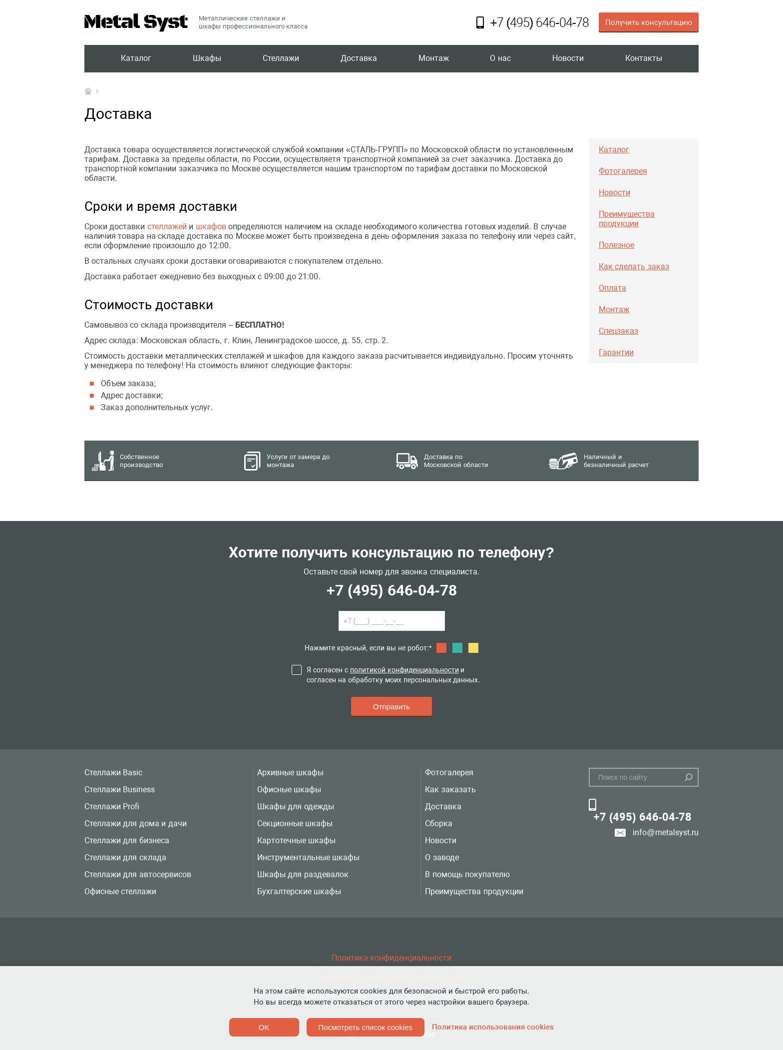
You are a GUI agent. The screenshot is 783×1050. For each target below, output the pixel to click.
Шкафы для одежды (295, 806)
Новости (568, 58)
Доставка (359, 58)
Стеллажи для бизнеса (126, 840)
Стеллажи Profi (111, 806)
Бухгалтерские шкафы (299, 891)
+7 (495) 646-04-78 (391, 590)
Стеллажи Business (119, 789)
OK (264, 1027)
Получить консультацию (648, 22)
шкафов (211, 226)
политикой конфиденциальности (404, 670)
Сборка (438, 823)
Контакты (643, 58)
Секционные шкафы (295, 823)
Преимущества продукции (474, 891)
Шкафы (207, 58)
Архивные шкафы (290, 772)
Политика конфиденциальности (391, 958)
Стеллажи (281, 58)
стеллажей (167, 226)
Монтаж (433, 58)
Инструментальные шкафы (308, 857)
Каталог (136, 58)
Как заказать (450, 789)
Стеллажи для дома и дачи (135, 823)
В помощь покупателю (467, 874)
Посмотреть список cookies (365, 1027)
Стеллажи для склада (125, 857)
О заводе (441, 857)
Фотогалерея (449, 772)
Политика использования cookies (493, 1027)
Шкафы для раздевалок (303, 874)
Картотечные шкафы (296, 840)
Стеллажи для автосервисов (137, 874)
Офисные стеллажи (120, 891)
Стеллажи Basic (113, 772)
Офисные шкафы (289, 789)
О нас (500, 58)
